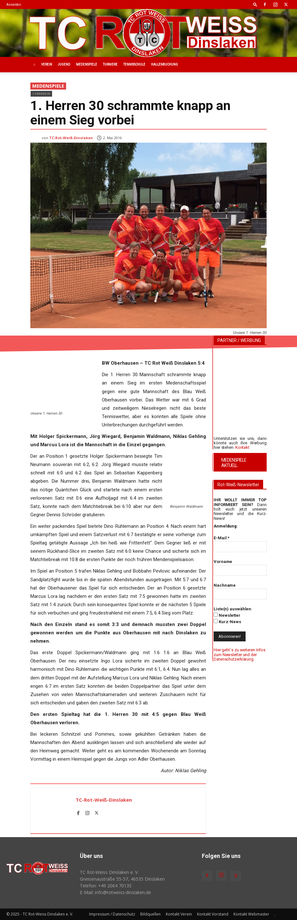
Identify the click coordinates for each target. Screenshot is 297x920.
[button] (255, 4)
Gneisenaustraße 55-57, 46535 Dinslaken (122, 879)
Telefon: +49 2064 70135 (106, 886)
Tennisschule (134, 64)
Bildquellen (150, 914)
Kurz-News (227, 621)
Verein (46, 64)
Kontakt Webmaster (251, 914)
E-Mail (221, 537)
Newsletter (227, 615)
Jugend (64, 64)
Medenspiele (86, 64)
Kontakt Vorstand (212, 914)
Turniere (110, 64)
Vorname (223, 561)
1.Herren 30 (41, 93)
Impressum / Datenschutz (112, 914)
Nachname (225, 585)
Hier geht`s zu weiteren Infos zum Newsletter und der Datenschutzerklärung (239, 654)
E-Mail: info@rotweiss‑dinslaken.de (115, 892)
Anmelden (13, 5)
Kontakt (242, 447)
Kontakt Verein (179, 914)
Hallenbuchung (164, 64)
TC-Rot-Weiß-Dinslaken (71, 137)
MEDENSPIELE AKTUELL (233, 462)
